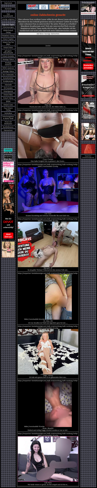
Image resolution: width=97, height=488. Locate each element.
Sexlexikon (8, 113)
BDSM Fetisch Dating (8, 31)
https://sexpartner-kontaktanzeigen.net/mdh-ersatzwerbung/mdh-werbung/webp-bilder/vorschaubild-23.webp (48, 351)
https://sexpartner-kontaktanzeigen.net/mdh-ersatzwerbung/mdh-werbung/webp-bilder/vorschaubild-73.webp (48, 81)
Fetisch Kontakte (8, 56)
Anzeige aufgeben (8, 19)
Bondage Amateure (8, 64)
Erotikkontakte (8, 81)
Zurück (47, 46)
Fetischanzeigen (8, 27)
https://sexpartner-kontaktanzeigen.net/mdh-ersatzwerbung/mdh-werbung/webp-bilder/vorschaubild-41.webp (48, 244)
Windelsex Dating (8, 36)
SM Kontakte (8, 88)
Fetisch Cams (8, 105)
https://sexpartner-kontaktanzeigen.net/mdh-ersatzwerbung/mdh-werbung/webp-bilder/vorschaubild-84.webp (48, 135)
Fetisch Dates (8, 47)
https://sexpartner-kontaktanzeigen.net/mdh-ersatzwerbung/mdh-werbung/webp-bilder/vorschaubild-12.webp (48, 190)
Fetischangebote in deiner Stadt (8, 117)
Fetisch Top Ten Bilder (8, 43)
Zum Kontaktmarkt (8, 15)
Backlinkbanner (8, 127)
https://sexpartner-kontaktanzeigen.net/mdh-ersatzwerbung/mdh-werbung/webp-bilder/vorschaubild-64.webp (48, 298)
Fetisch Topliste (8, 39)
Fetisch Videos (8, 98)
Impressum (8, 3)
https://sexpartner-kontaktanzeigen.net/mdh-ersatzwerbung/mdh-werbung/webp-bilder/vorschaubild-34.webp (48, 459)
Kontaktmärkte (8, 78)
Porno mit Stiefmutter (8, 123)
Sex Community (8, 75)
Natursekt (8, 85)
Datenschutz (8, 130)
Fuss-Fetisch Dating (8, 109)
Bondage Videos (8, 59)
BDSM (8, 101)
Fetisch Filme (8, 95)
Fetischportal (8, 91)
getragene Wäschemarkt (8, 52)
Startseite (8, 9)
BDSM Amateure (8, 68)
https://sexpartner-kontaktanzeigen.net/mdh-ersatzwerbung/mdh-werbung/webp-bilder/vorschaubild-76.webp (48, 405)
